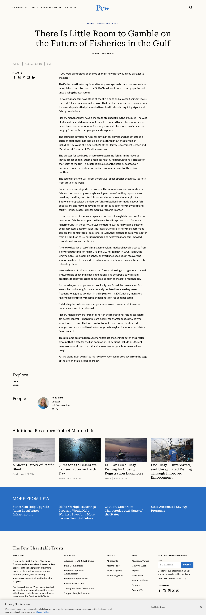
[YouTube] (177, 591)
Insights (111, 556)
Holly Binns (57, 397)
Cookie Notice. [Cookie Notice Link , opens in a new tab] (42, 613)
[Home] (38, 548)
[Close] (201, 608)
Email (160, 560)
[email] (52, 408)
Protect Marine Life (75, 430)
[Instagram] (164, 591)
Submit (187, 565)
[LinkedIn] (169, 591)
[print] (33, 77)
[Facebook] (159, 591)
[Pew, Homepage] (103, 8)
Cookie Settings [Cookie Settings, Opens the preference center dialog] (158, 608)
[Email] (169, 565)
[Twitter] (173, 590)
